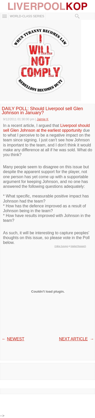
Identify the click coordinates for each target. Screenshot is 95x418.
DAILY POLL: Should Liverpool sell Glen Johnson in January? (42, 111)
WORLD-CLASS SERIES (27, 16)
